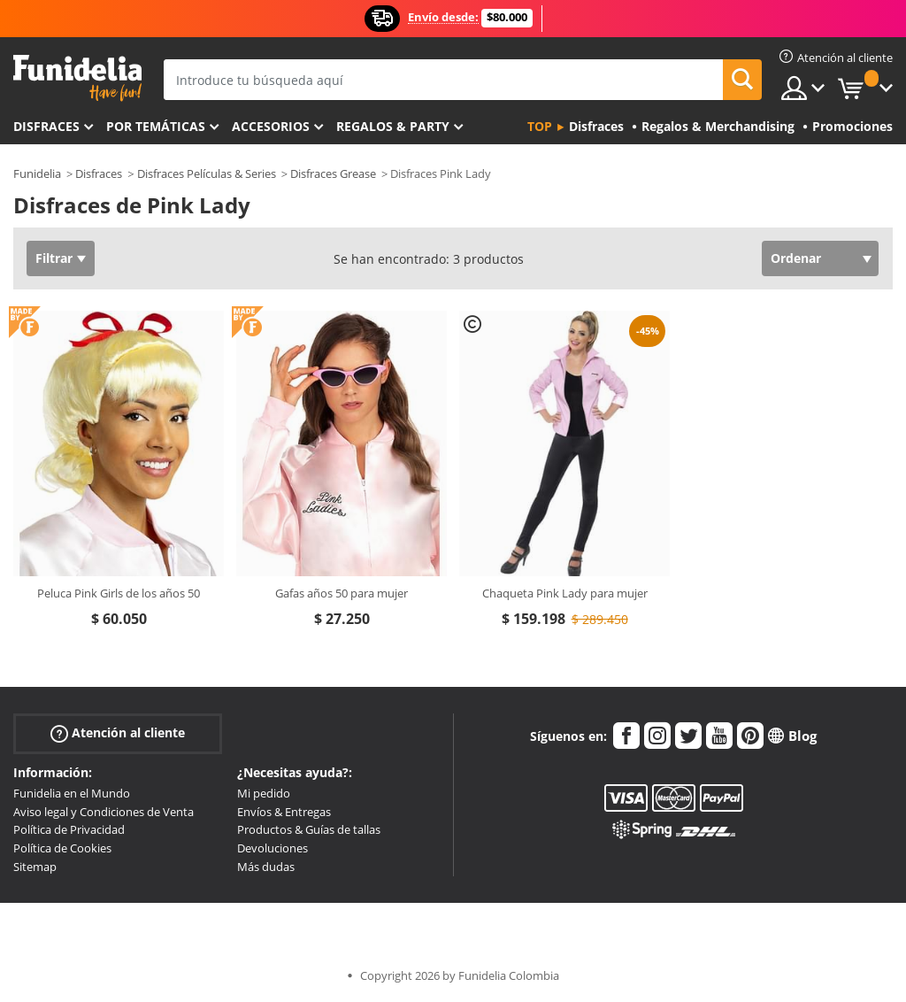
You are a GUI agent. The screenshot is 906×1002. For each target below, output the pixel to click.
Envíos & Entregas (284, 812)
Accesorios (271, 126)
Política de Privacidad (69, 829)
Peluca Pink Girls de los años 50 (118, 593)
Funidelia (37, 173)
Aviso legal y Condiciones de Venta (103, 812)
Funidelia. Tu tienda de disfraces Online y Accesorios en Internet (77, 78)
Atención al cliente (117, 733)
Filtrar (54, 258)
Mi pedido (263, 793)
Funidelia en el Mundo (71, 793)
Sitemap (35, 867)
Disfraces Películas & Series (206, 173)
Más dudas (266, 867)
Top (539, 126)
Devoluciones (272, 848)
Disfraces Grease (333, 173)
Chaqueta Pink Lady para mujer (565, 593)
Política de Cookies (62, 848)
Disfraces (46, 126)
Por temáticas (155, 126)
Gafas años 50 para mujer (341, 593)
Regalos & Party (392, 126)
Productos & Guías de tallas (308, 829)
